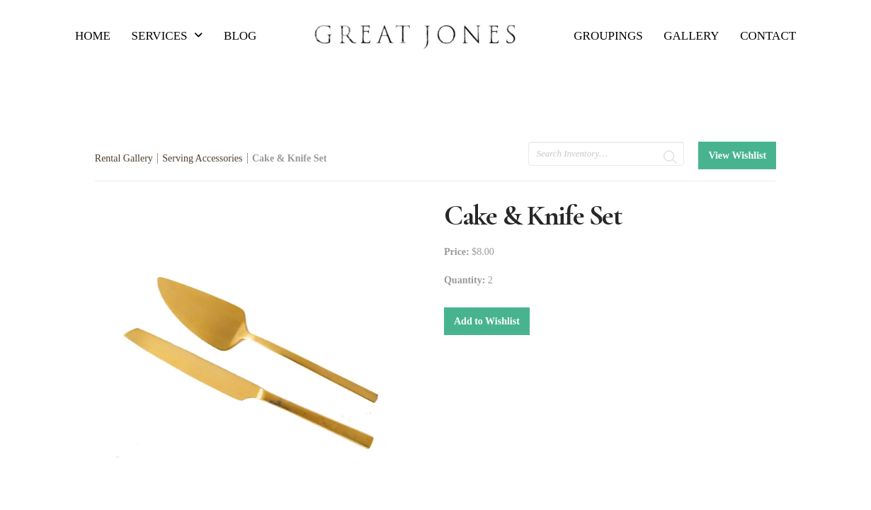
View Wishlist (737, 155)
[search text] (606, 154)
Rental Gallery (124, 158)
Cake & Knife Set (289, 158)
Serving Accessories (202, 158)
